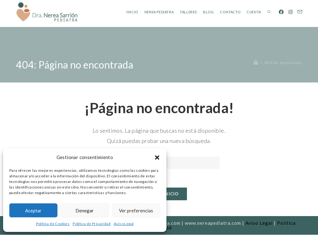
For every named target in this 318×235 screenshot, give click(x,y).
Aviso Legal (124, 223)
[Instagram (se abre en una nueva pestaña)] (290, 12)
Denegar (84, 210)
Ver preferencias (136, 210)
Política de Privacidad (92, 223)
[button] (157, 157)
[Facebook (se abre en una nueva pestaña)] (281, 12)
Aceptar (33, 210)
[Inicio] (256, 62)
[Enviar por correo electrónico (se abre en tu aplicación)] (300, 11)
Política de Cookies (53, 223)
